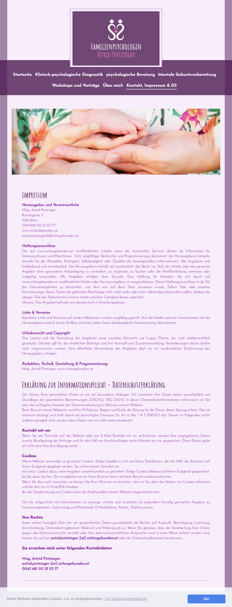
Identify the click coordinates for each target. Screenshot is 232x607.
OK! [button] (206, 599)
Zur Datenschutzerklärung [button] (126, 599)
